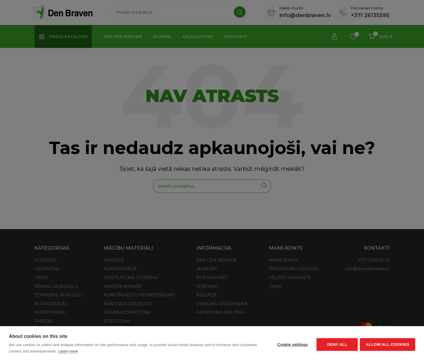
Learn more (68, 351)
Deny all (336, 344)
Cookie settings (291, 344)
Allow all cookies (387, 344)
